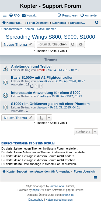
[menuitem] (14, 15)
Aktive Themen (46, 29)
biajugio (42, 107)
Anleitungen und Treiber (31, 66)
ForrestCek (44, 81)
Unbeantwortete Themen (17, 29)
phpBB (37, 190)
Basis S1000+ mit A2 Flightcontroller (42, 77)
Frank (41, 70)
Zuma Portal (57, 186)
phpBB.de (68, 194)
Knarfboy (42, 96)
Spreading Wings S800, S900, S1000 (50, 37)
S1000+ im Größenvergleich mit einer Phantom (50, 104)
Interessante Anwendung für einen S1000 (45, 93)
